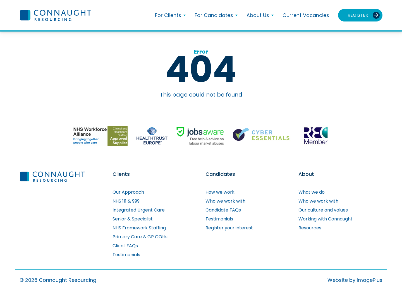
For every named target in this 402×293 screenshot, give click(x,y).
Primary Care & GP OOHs (140, 237)
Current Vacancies (306, 15)
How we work (219, 192)
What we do (311, 192)
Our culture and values (323, 210)
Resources (309, 228)
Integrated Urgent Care (139, 210)
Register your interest (229, 228)
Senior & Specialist (133, 219)
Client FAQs (125, 245)
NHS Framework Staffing (139, 228)
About (306, 174)
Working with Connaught (325, 219)
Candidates (220, 174)
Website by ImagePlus (354, 280)
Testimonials (126, 254)
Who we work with (225, 201)
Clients (121, 174)
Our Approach (128, 192)
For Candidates (214, 15)
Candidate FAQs (223, 210)
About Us (258, 15)
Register (358, 15)
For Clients (168, 15)
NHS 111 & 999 (126, 201)
